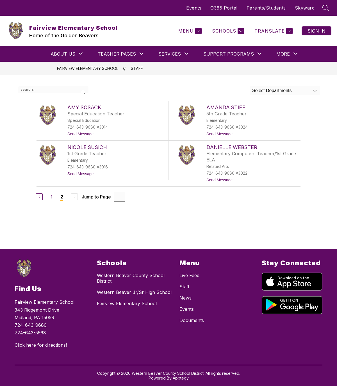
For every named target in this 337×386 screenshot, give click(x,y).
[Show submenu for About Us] (63, 54)
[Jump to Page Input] (119, 197)
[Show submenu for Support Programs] (228, 54)
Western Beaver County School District (131, 278)
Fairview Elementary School (87, 68)
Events (193, 8)
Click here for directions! (41, 345)
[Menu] (189, 31)
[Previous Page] (39, 196)
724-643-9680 (31, 325)
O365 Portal (224, 8)
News (185, 298)
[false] (53, 89)
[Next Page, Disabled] (74, 196)
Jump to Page (96, 197)
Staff (137, 68)
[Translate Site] (273, 31)
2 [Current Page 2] (61, 197)
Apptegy (181, 378)
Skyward (305, 8)
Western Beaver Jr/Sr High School (134, 292)
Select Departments (272, 90)
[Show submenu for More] (283, 54)
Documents (191, 320)
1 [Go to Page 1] (52, 197)
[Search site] (325, 7)
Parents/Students (266, 8)
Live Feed (189, 275)
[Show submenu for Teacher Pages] (117, 54)
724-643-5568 (30, 332)
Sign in (316, 31)
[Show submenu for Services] (169, 54)
